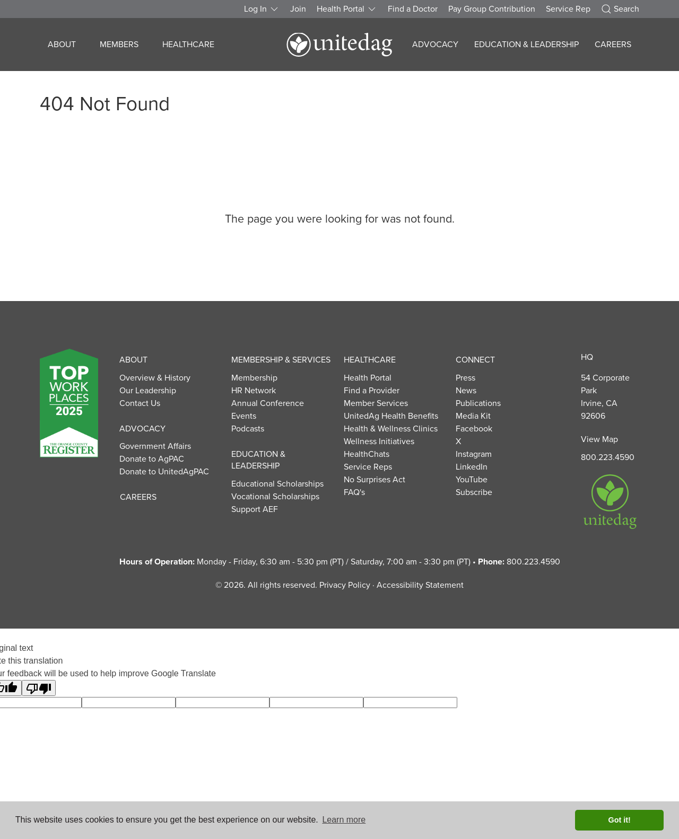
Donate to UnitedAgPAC (164, 471)
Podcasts (247, 428)
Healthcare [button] (188, 44)
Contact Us (139, 403)
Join (298, 9)
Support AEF (254, 509)
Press (465, 378)
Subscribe (474, 492)
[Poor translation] (39, 688)
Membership (254, 378)
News (466, 390)
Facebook (474, 428)
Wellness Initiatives (379, 441)
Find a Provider (371, 390)
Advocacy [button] (435, 44)
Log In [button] (262, 9)
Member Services (376, 403)
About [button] (62, 44)
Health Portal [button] (347, 9)
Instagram (474, 454)
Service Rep (568, 9)
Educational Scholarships (277, 484)
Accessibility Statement (420, 585)
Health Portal (367, 378)
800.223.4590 (607, 457)
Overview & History (154, 378)
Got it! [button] (619, 820)
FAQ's (354, 492)
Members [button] (119, 44)
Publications (478, 403)
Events (243, 416)
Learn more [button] (343, 819)
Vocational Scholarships (275, 496)
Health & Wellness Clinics (391, 428)
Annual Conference (267, 403)
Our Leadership (147, 390)
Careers (613, 44)
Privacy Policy (344, 585)
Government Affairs (155, 446)
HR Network (253, 390)
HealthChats (366, 454)
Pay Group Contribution (491, 9)
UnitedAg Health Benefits (391, 416)
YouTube (472, 479)
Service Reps (368, 467)
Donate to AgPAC (151, 459)
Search (620, 9)
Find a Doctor (413, 9)
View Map (599, 439)
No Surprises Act (374, 479)
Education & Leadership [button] (526, 44)
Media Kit (473, 416)
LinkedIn (472, 467)
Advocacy (142, 428)
